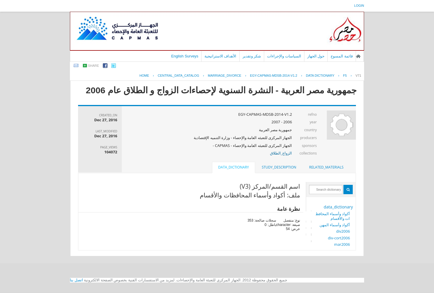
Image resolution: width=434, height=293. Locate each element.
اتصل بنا (76, 280)
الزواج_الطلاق (281, 153)
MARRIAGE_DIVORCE (224, 75)
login (359, 5)
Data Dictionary (320, 75)
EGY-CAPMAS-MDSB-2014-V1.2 (273, 75)
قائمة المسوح (342, 56)
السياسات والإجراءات (284, 56)
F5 (345, 75)
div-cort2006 (339, 238)
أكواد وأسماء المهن (335, 224)
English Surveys (184, 56)
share (93, 65)
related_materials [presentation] (326, 167)
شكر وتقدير (252, 56)
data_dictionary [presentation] (233, 167)
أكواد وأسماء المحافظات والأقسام (332, 216)
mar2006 (342, 244)
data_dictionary (338, 207)
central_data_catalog (178, 75)
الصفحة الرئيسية (358, 56)
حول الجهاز (316, 56)
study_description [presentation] (279, 167)
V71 (358, 75)
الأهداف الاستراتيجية (220, 56)
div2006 (343, 231)
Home (144, 75)
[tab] (326, 167)
